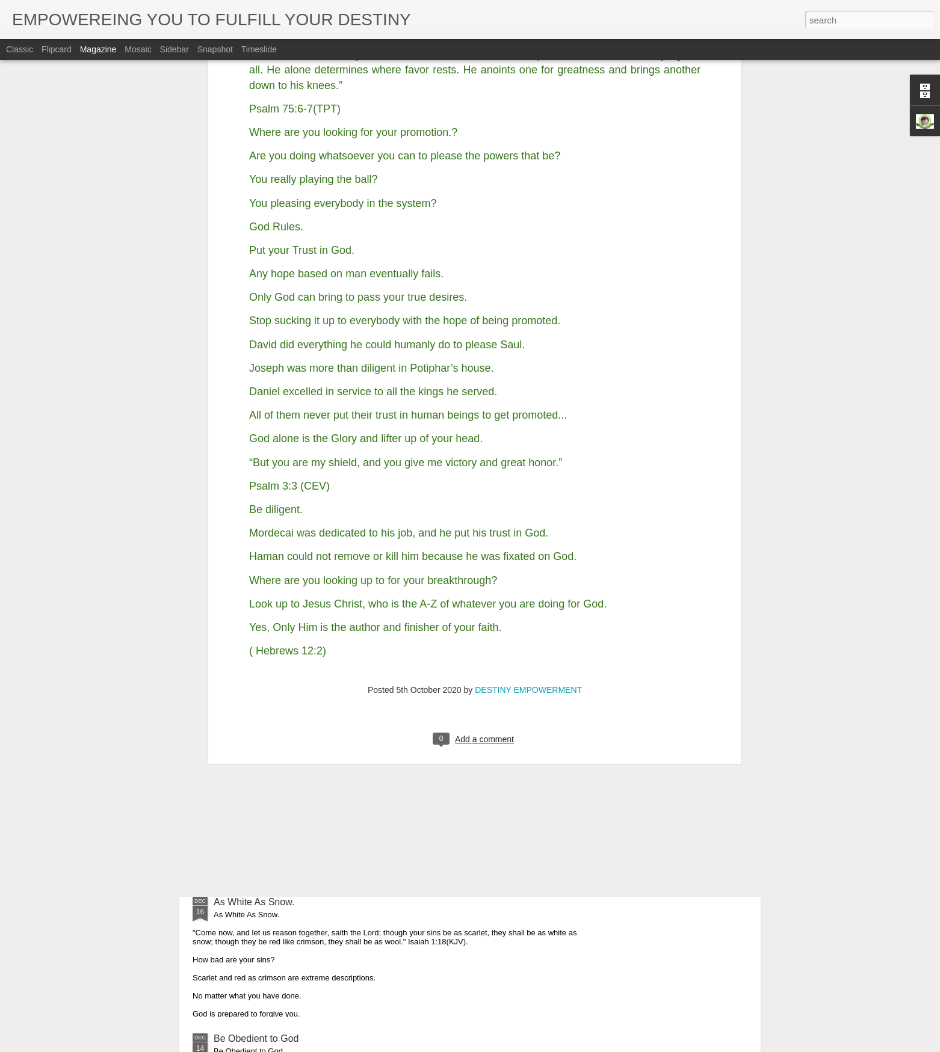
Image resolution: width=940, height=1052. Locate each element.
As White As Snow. (254, 902)
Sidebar (174, 49)
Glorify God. (239, 765)
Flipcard (57, 49)
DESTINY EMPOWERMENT (528, 465)
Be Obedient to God (256, 1038)
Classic (19, 49)
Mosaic (138, 49)
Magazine (98, 49)
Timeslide (259, 49)
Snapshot (215, 49)
